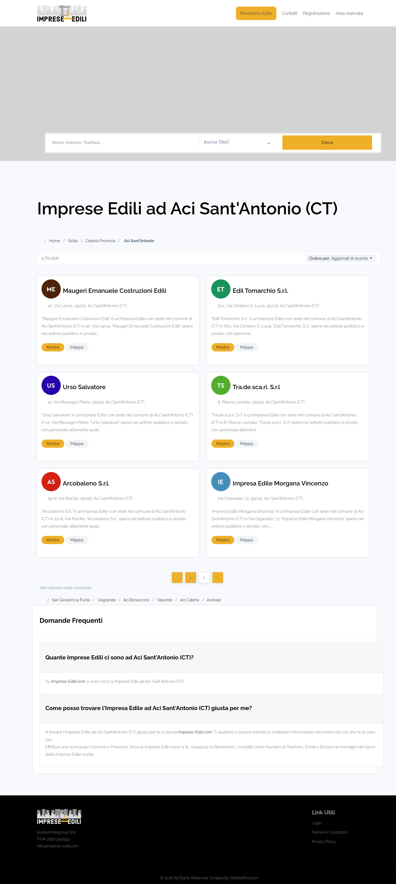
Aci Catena (189, 600)
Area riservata (349, 13)
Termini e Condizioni (329, 832)
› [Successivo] (217, 577)
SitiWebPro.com (244, 878)
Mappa (77, 347)
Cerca (327, 142)
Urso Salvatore (84, 387)
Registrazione (316, 13)
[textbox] (239, 142)
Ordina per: (319, 258)
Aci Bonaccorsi (136, 600)
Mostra (52, 347)
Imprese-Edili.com (68, 681)
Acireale (214, 600)
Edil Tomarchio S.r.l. (260, 290)
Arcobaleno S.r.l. (86, 483)
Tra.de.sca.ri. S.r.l (256, 387)
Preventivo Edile (256, 13)
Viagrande (107, 600)
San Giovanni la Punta (71, 600)
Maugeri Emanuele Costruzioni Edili (114, 290)
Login (317, 823)
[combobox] (239, 142)
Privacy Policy (324, 841)
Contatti (290, 13)
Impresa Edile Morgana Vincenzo (280, 483)
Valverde (164, 600)
